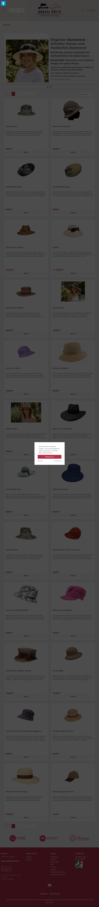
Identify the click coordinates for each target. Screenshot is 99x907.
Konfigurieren (57, 460)
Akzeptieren (49, 457)
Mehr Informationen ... (46, 453)
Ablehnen (40, 460)
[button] (3, 3)
